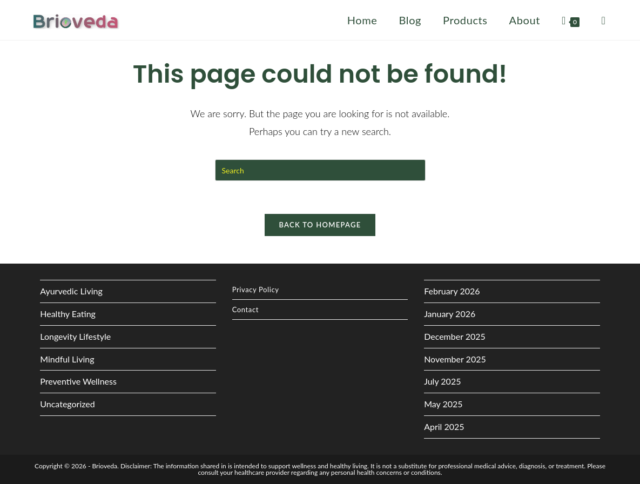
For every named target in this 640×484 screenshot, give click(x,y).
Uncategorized (67, 404)
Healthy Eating (68, 313)
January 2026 (449, 313)
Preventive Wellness (78, 381)
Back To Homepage (320, 224)
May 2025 (443, 404)
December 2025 (455, 336)
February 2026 (452, 291)
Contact (245, 309)
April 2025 (444, 426)
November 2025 (455, 359)
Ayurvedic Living (71, 291)
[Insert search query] (320, 170)
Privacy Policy (255, 289)
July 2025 (442, 381)
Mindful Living (67, 359)
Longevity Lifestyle (75, 336)
